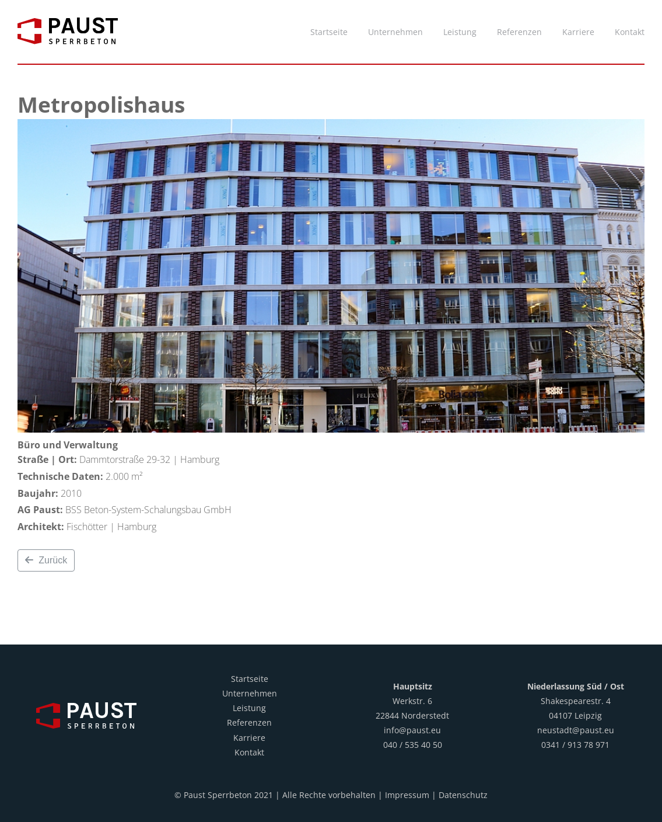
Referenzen (249, 722)
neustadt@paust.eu (575, 730)
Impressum (407, 794)
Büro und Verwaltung (67, 444)
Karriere (249, 737)
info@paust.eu (412, 730)
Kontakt (249, 752)
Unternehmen (249, 693)
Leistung (249, 707)
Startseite (249, 678)
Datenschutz (463, 794)
